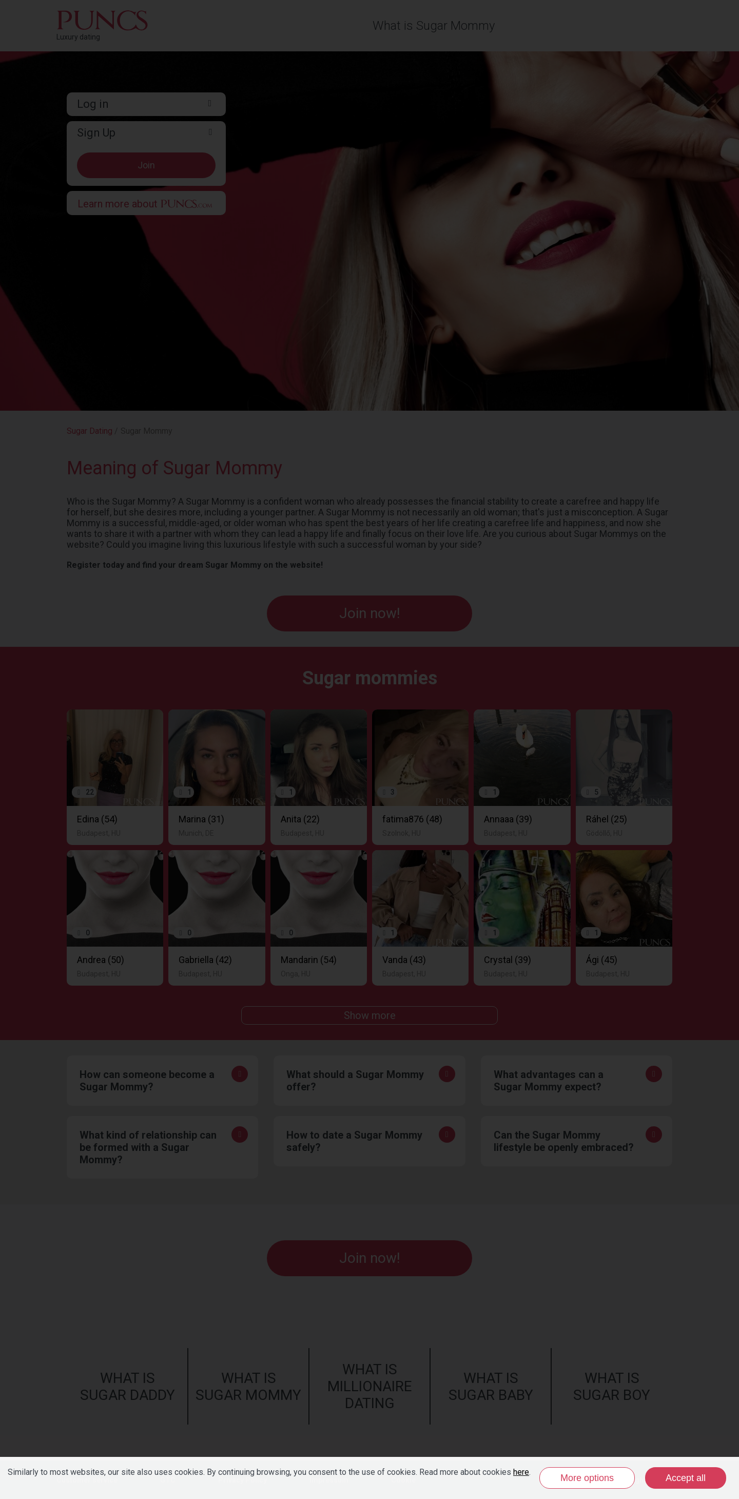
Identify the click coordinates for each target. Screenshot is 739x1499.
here (521, 1472)
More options (587, 1478)
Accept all (686, 1478)
